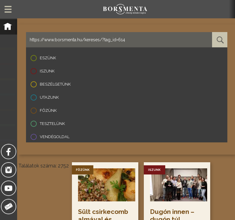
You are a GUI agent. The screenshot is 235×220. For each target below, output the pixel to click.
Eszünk (48, 58)
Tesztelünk (52, 123)
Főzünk (48, 110)
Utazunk (49, 97)
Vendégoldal (54, 136)
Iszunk (47, 71)
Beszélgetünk (55, 84)
